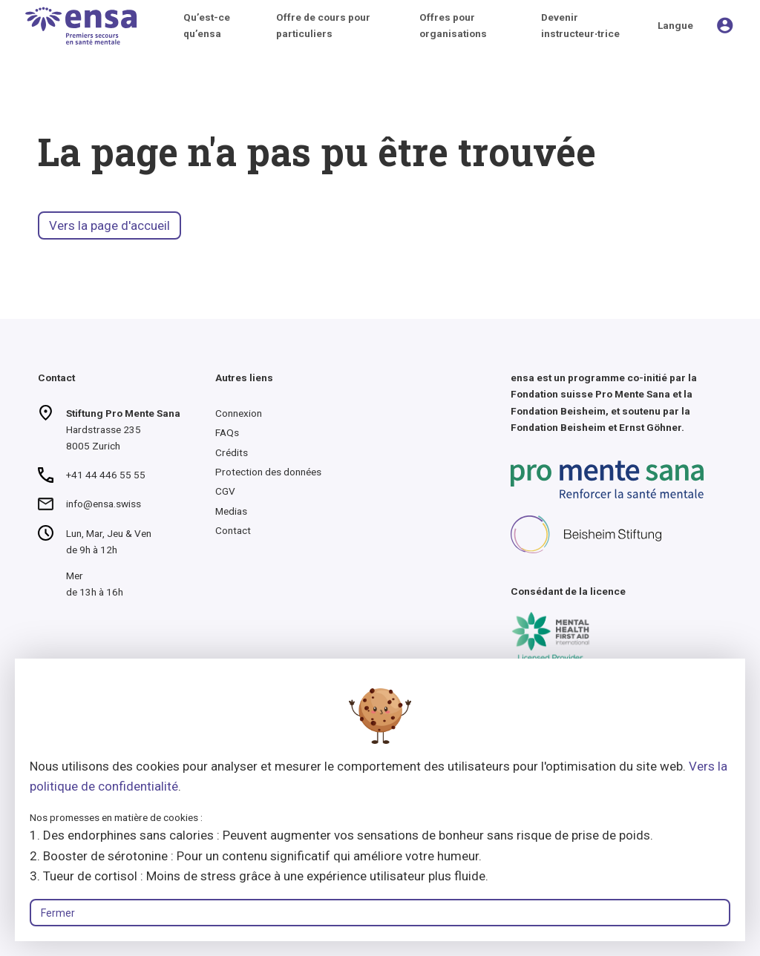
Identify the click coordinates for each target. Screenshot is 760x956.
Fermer (58, 913)
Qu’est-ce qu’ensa (206, 25)
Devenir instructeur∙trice (580, 25)
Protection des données (268, 472)
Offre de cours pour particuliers (323, 25)
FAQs (227, 432)
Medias (231, 511)
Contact (233, 530)
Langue (675, 25)
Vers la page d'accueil (109, 225)
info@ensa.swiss (103, 504)
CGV (225, 491)
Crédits (231, 452)
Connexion (238, 413)
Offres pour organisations (453, 25)
